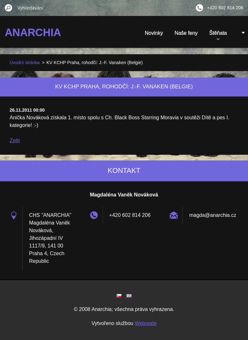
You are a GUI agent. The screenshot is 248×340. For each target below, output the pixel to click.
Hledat (8, 7)
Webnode (146, 323)
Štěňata (218, 35)
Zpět (15, 140)
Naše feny (186, 33)
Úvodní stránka (25, 62)
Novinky (154, 33)
